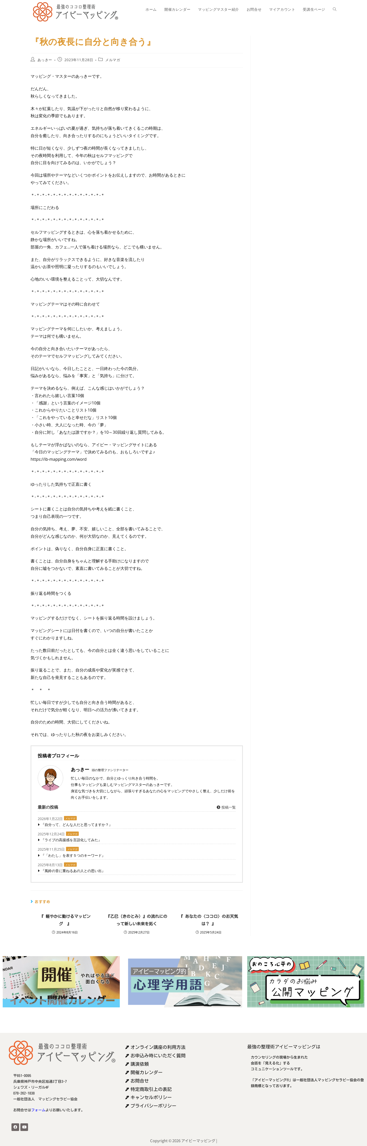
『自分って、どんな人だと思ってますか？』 (76, 824)
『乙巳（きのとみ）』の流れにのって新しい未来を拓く (136, 920)
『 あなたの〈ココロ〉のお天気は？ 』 (208, 920)
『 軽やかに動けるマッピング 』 (65, 920)
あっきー (44, 59)
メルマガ (112, 59)
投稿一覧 (226, 807)
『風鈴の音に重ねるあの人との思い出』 (73, 870)
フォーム (38, 1110)
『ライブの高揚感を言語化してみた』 (71, 839)
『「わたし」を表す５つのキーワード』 (73, 855)
